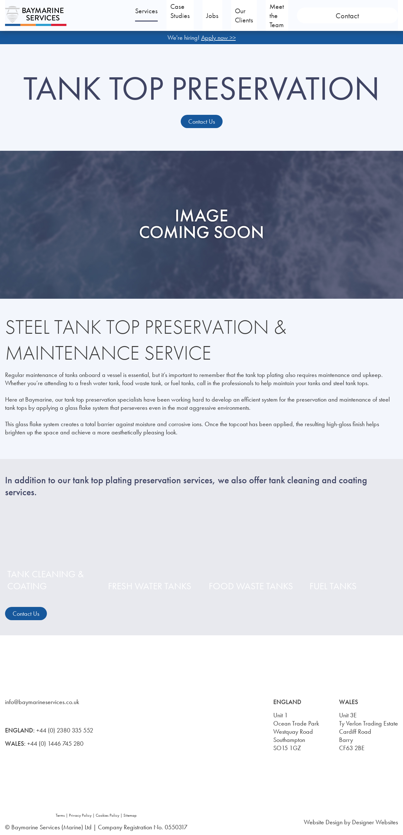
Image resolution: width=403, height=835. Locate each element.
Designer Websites (375, 822)
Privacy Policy (80, 815)
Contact (375, 16)
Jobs (250, 15)
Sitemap (130, 815)
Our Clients (280, 15)
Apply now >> (218, 37)
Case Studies (213, 15)
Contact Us (201, 121)
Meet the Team (324, 15)
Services (163, 15)
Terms (60, 815)
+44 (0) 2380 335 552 (64, 730)
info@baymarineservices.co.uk (42, 702)
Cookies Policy (107, 815)
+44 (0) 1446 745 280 (55, 743)
